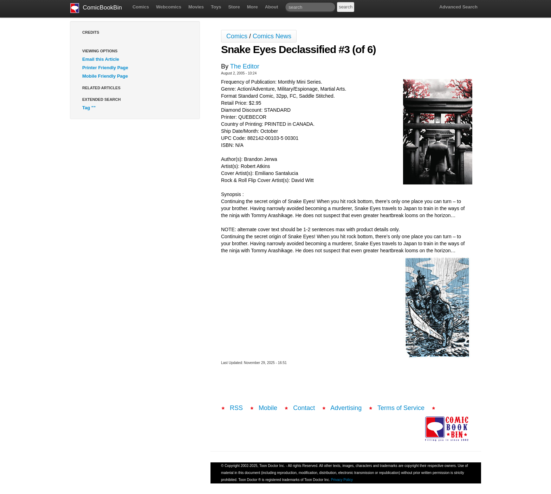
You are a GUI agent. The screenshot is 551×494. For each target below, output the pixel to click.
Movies (196, 6)
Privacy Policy (342, 480)
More (252, 6)
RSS (236, 407)
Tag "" (89, 107)
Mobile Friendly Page (105, 76)
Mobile (268, 407)
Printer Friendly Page (105, 67)
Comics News (272, 36)
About (271, 6)
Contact (304, 407)
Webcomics (168, 6)
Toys (216, 6)
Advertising (346, 407)
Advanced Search (458, 6)
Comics (140, 6)
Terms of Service (400, 407)
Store (234, 6)
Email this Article (100, 59)
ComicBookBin (96, 8)
